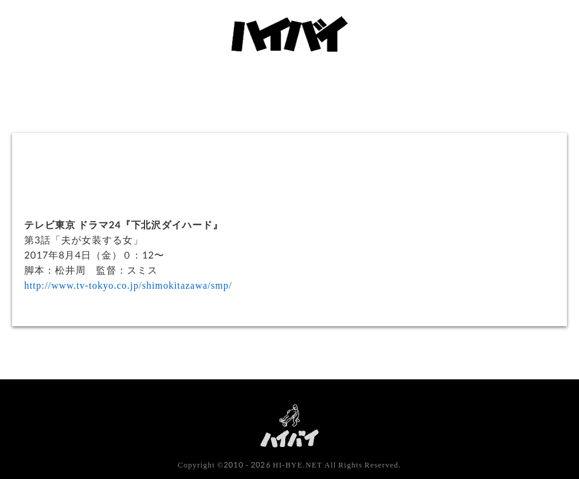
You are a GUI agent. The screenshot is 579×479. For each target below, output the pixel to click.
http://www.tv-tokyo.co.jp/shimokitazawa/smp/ (128, 285)
